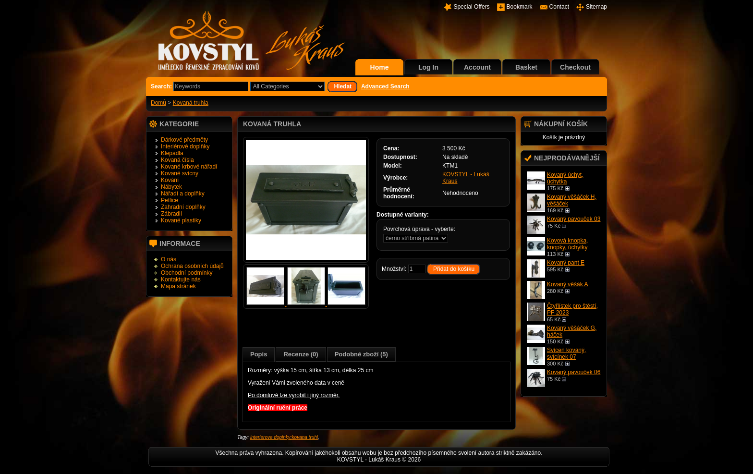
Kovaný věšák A (567, 284)
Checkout (575, 67)
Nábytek (171, 186)
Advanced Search (385, 86)
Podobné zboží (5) (361, 354)
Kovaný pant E (565, 262)
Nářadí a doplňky (183, 193)
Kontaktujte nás (181, 279)
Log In (428, 67)
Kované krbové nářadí (189, 166)
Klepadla (172, 153)
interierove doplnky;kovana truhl (284, 437)
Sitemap (596, 6)
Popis (258, 354)
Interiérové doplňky (185, 146)
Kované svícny (179, 173)
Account (477, 67)
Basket (526, 67)
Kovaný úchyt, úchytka (565, 178)
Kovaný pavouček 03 (573, 219)
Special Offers (471, 6)
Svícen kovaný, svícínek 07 (566, 353)
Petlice (169, 200)
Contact (559, 6)
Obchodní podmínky (186, 272)
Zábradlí (171, 213)
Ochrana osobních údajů (192, 266)
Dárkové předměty (184, 139)
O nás (168, 259)
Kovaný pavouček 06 (573, 372)
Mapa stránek (178, 286)
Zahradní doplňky (183, 207)
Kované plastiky (181, 220)
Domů (158, 102)
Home (379, 67)
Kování (170, 180)
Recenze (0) (300, 354)
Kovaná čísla (177, 160)
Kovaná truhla (190, 102)
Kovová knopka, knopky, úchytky (567, 244)
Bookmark (520, 6)
